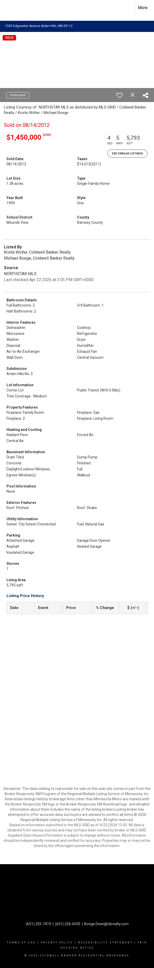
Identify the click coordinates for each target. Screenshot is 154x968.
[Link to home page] (8, 8)
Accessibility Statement (105, 942)
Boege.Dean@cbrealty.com (106, 924)
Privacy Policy (57, 942)
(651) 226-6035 (67, 924)
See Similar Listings (127, 153)
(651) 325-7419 (38, 924)
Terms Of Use (21, 942)
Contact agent (18, 95)
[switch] (119, 95)
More (143, 7)
